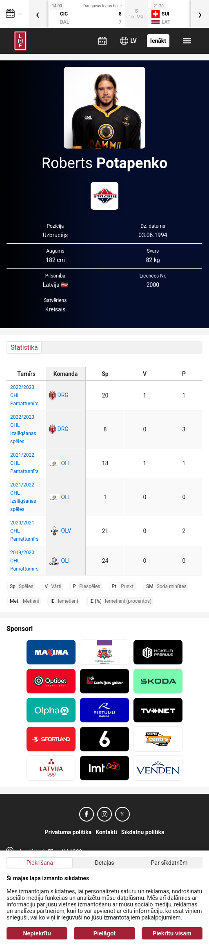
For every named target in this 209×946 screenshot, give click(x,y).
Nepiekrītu (37, 933)
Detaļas (104, 862)
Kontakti (106, 832)
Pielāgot (104, 933)
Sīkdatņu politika (143, 832)
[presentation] (38, 14)
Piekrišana (40, 862)
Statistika (24, 347)
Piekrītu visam (172, 933)
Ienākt (158, 41)
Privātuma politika (68, 832)
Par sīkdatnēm (169, 862)
